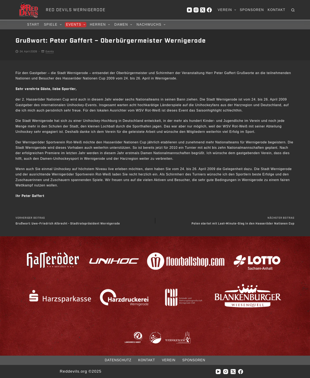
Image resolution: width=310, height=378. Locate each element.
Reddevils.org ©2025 (80, 371)
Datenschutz (118, 360)
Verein (228, 9)
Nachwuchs (152, 24)
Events (76, 24)
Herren (100, 24)
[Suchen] (292, 10)
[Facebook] (209, 9)
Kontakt (277, 10)
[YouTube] (189, 9)
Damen (123, 24)
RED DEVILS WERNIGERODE (75, 9)
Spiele (53, 24)
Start (33, 24)
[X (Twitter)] (202, 9)
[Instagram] (196, 9)
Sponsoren (252, 10)
